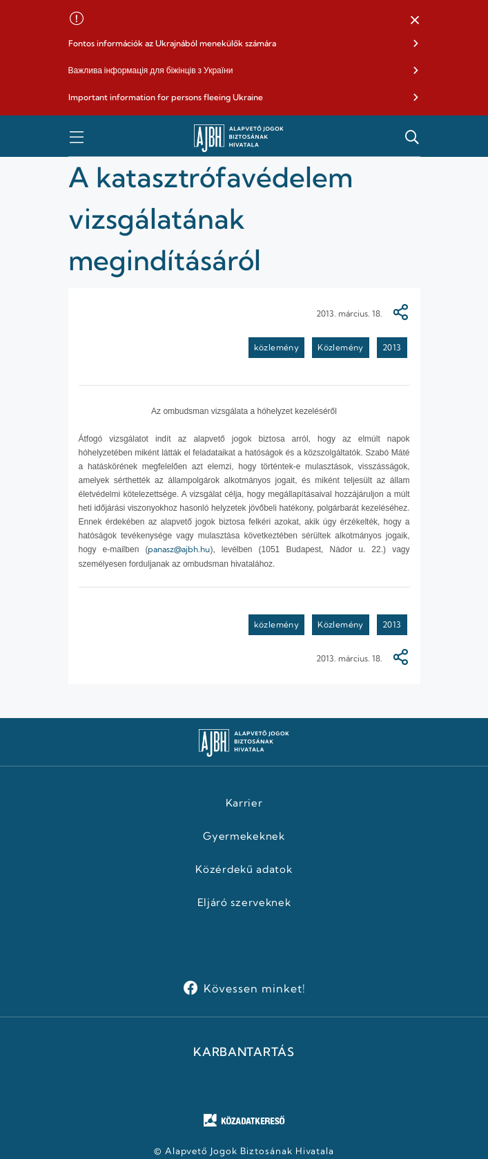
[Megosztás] (400, 313)
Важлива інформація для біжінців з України (150, 70)
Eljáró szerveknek (244, 902)
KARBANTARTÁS (243, 1052)
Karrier (244, 803)
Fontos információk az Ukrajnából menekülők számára (172, 43)
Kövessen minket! (254, 988)
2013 (392, 347)
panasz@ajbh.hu (179, 549)
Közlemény (341, 347)
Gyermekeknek (243, 836)
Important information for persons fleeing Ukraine (165, 97)
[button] (414, 20)
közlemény (277, 347)
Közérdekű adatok (243, 869)
